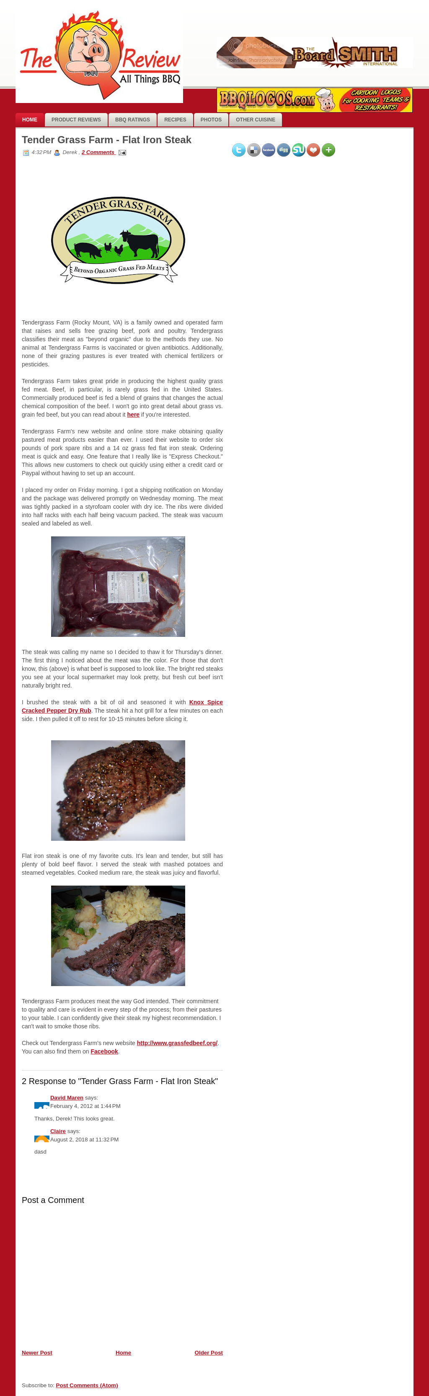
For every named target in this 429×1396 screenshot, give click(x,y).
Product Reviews (76, 120)
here (133, 414)
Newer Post (37, 1353)
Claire (58, 1131)
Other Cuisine (255, 120)
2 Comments (99, 152)
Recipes (175, 120)
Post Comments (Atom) (87, 1385)
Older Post (209, 1353)
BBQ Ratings (132, 120)
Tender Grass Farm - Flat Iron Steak (106, 139)
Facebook (104, 1051)
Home (29, 120)
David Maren (66, 1098)
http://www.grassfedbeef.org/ (177, 1043)
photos (211, 120)
